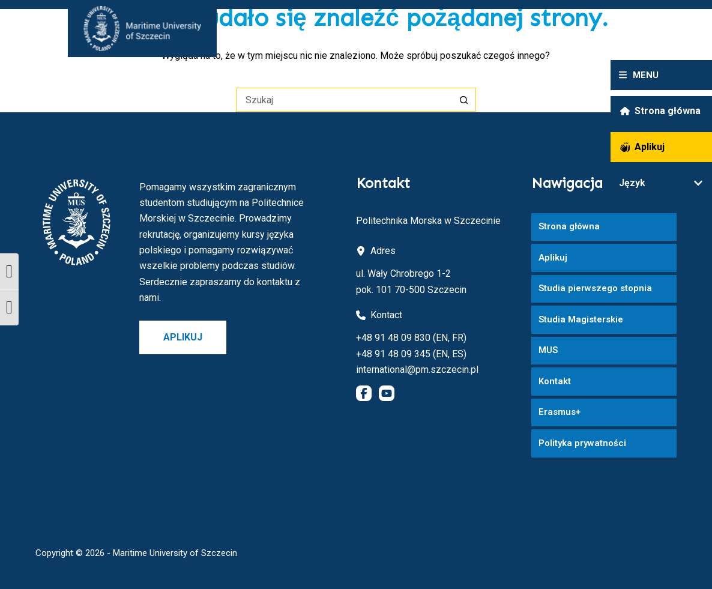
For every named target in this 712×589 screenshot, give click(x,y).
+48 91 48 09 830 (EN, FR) (411, 337)
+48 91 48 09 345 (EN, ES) (411, 354)
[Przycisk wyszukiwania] (464, 100)
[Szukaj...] (344, 100)
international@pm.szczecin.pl (417, 369)
